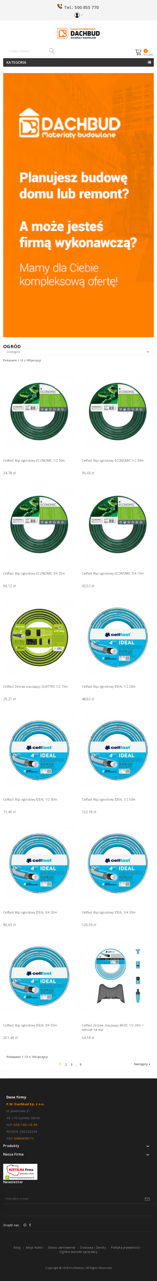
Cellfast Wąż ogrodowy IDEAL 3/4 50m (30, 1025)
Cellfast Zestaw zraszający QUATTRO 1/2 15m (35, 686)
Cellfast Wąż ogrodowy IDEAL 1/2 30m (30, 799)
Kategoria (16, 62)
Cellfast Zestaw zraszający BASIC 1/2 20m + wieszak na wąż (113, 1027)
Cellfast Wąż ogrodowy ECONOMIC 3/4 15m (113, 573)
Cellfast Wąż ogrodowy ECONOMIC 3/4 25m (34, 573)
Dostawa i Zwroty (93, 1247)
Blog (17, 1247)
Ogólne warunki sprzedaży (78, 1252)
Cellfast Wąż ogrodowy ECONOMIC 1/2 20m (34, 460)
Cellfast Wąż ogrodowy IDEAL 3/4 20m (30, 912)
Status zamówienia (61, 1247)
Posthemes (76, 1268)
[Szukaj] (29, 51)
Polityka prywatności (126, 1247)
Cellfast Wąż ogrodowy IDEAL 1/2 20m (109, 686)
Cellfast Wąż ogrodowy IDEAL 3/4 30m (109, 912)
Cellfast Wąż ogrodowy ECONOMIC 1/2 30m (113, 460)
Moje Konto (34, 1247)
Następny (142, 1064)
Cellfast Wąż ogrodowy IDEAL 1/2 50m (109, 799)
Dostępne (78, 351)
